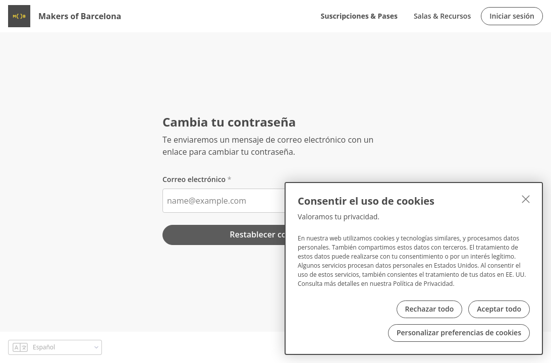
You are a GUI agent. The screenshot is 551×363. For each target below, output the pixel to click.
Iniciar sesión (511, 16)
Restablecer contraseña (275, 234)
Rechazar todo (429, 309)
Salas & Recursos (442, 16)
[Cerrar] (526, 199)
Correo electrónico (194, 179)
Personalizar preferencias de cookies (459, 332)
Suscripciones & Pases (359, 16)
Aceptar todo (499, 309)
